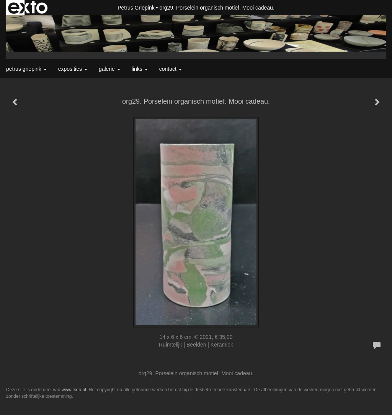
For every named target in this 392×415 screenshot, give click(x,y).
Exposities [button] (72, 69)
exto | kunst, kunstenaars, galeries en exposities (27, 7)
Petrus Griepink (136, 8)
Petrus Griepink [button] (26, 69)
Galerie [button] (109, 69)
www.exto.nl (74, 389)
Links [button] (140, 69)
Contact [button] (170, 69)
